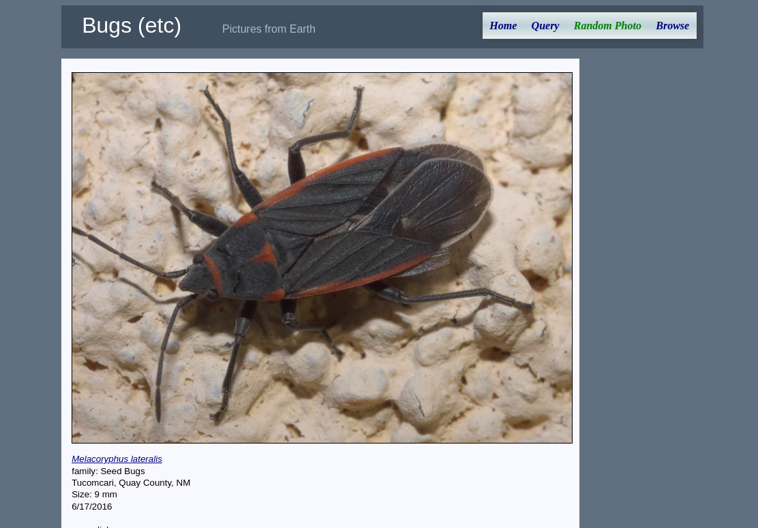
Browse (672, 25)
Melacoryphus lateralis (117, 459)
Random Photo (607, 25)
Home (503, 25)
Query (546, 25)
